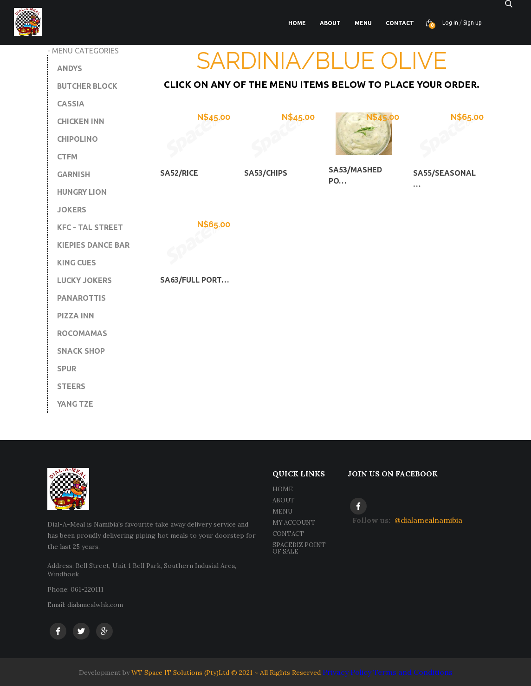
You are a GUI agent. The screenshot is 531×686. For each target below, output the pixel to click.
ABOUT (283, 500)
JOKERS (71, 209)
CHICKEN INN (80, 121)
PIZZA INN (75, 315)
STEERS (71, 386)
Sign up (472, 23)
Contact (400, 23)
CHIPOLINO (77, 139)
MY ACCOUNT (294, 523)
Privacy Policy (347, 672)
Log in (450, 23)
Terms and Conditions (413, 672)
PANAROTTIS (81, 298)
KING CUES (76, 262)
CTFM (67, 156)
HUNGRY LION (82, 192)
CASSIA (70, 103)
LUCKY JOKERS (84, 280)
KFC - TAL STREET (90, 227)
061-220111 (87, 589)
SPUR (66, 368)
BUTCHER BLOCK (87, 86)
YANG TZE (75, 404)
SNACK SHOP (81, 351)
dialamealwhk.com (95, 604)
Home (297, 23)
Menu (363, 23)
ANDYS (69, 68)
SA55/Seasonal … (444, 178)
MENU (282, 511)
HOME (282, 489)
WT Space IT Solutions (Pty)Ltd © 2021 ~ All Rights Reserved (226, 672)
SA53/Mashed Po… (355, 175)
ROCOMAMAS (82, 333)
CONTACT (288, 534)
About (330, 23)
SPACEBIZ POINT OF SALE (299, 548)
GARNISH (73, 174)
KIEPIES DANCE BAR (93, 245)
